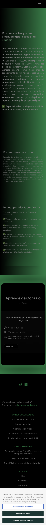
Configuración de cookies (23, 506)
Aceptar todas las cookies (23, 520)
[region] (23, 506)
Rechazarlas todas (23, 513)
